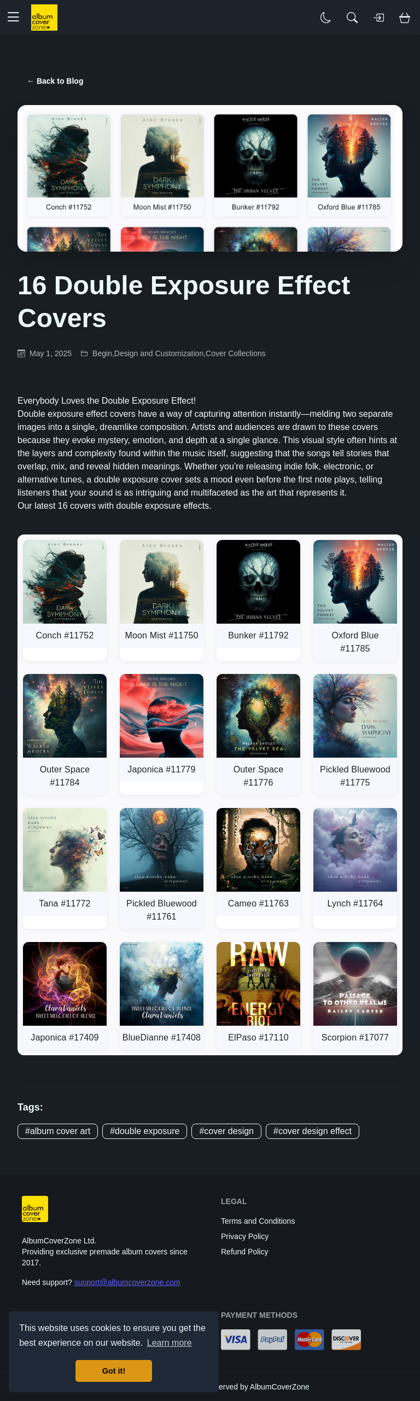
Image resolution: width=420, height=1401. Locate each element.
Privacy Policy (245, 1236)
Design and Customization (158, 353)
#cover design (226, 1131)
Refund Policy (244, 1251)
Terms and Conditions (258, 1221)
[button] (17, 17)
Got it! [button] (113, 1371)
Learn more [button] (169, 1342)
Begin (102, 353)
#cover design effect (312, 1131)
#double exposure (144, 1131)
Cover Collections (236, 353)
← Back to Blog (55, 81)
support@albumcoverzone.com (127, 1282)
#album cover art (57, 1131)
